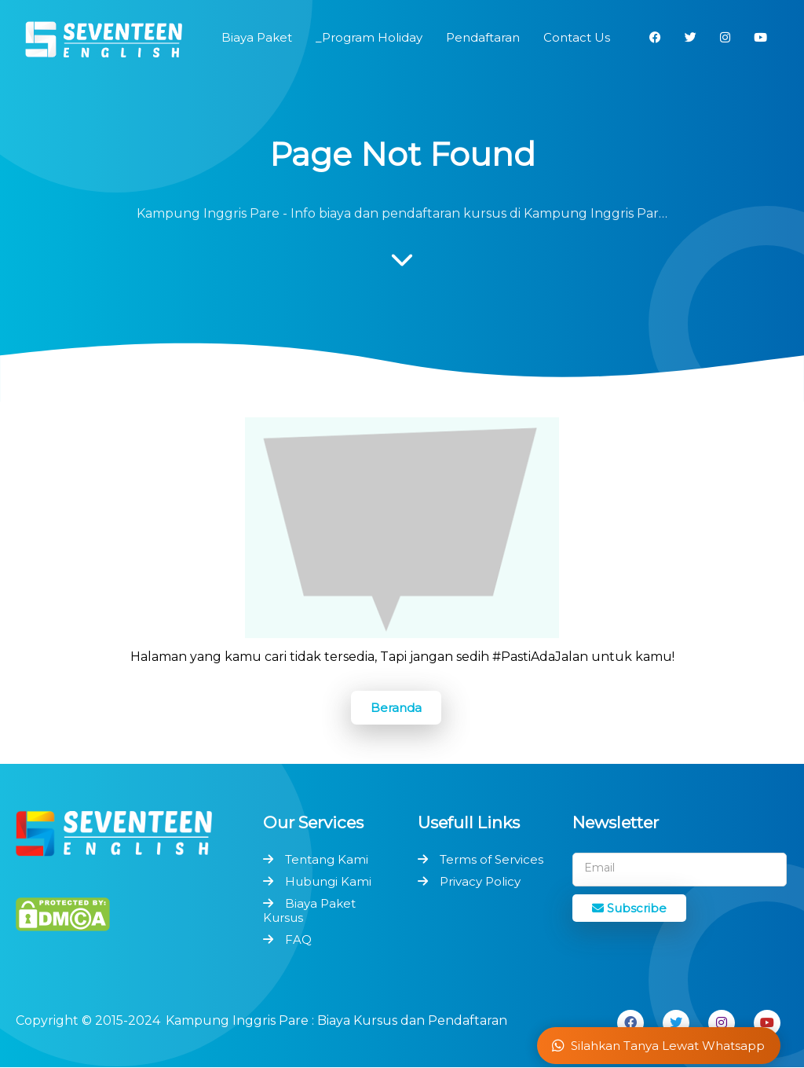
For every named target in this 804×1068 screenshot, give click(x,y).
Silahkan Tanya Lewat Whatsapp (658, 1045)
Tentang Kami (326, 859)
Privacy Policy (480, 881)
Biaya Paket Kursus (309, 910)
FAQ (298, 939)
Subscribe (629, 908)
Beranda (396, 707)
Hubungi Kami (328, 881)
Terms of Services (491, 859)
